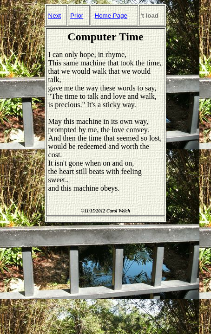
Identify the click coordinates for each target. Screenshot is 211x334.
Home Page (111, 15)
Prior (76, 15)
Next (54, 15)
